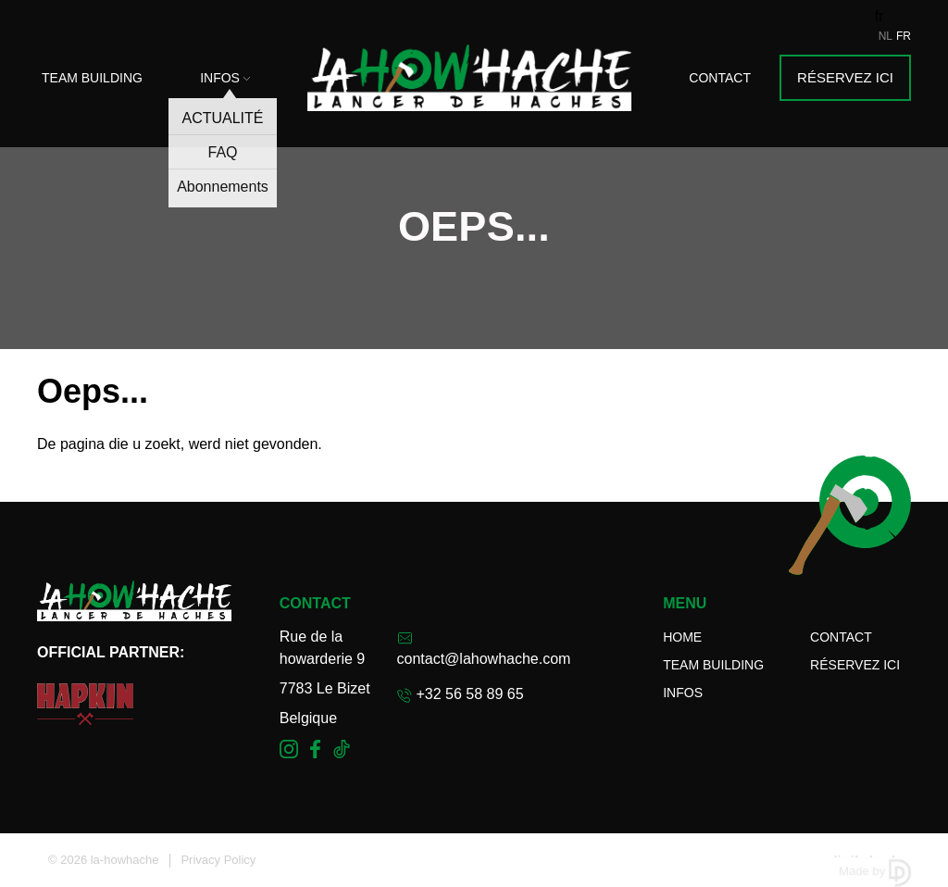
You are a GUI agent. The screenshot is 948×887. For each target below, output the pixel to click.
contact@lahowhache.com (484, 649)
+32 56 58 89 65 (460, 694)
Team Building (92, 77)
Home (682, 637)
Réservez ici (845, 77)
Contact (720, 77)
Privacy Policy (218, 860)
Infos (225, 77)
